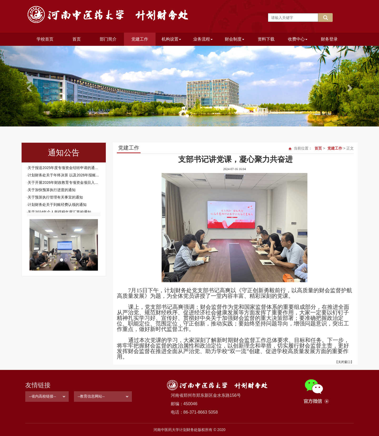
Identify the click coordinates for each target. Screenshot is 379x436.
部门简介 (108, 39)
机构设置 (171, 39)
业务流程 (203, 39)
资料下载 (266, 39)
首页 (76, 39)
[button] (28, 86)
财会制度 (234, 39)
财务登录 (329, 39)
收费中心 (297, 39)
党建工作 (139, 39)
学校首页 (45, 39)
